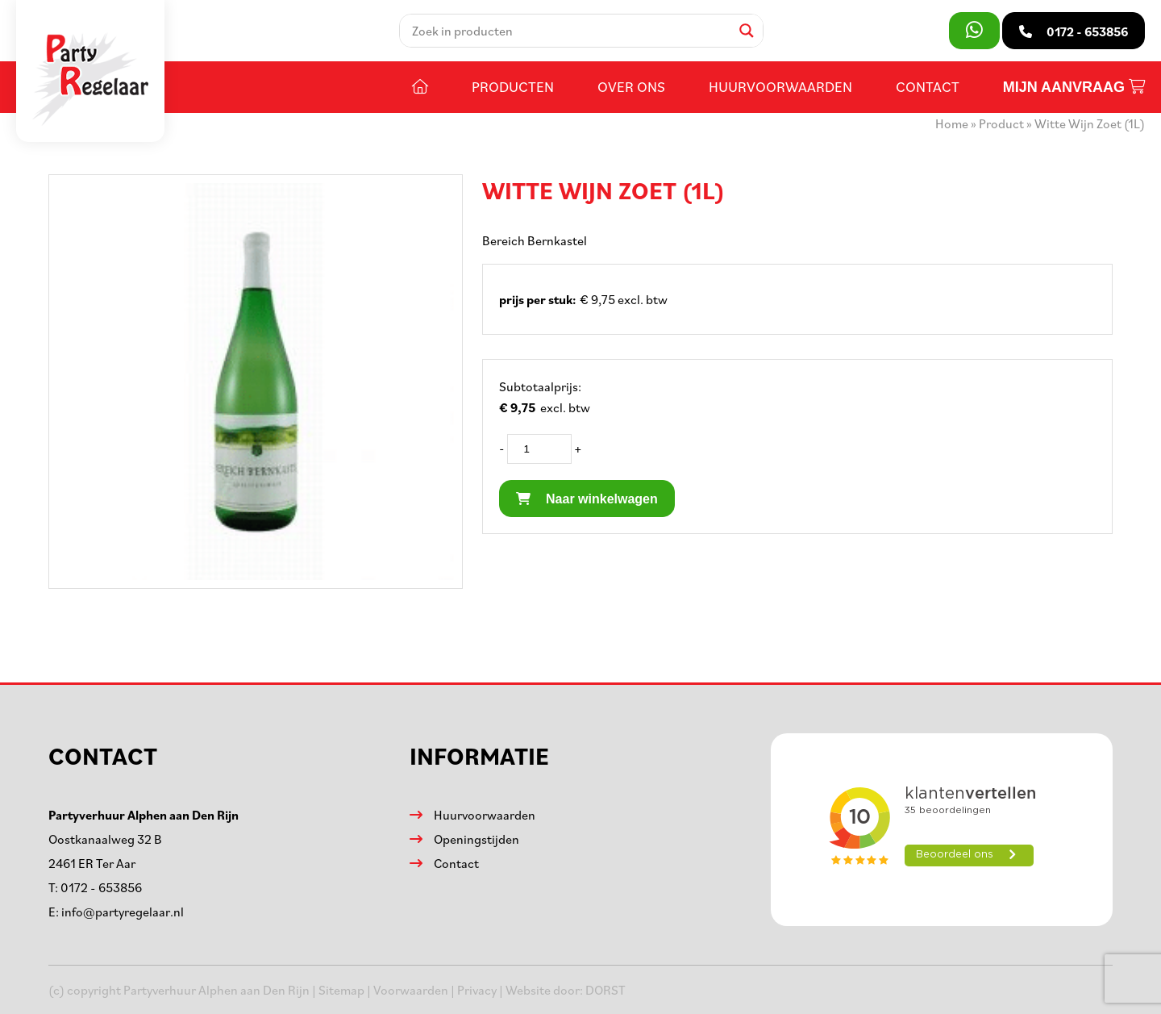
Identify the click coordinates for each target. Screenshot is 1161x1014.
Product (1001, 123)
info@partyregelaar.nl (122, 911)
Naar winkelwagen (587, 499)
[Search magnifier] (746, 31)
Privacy (477, 990)
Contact (927, 86)
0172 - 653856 (101, 887)
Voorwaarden (410, 990)
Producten (513, 86)
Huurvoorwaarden (780, 86)
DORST (605, 990)
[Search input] (569, 31)
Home (951, 123)
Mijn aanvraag (1074, 87)
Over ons (631, 86)
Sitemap (341, 990)
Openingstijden (476, 839)
